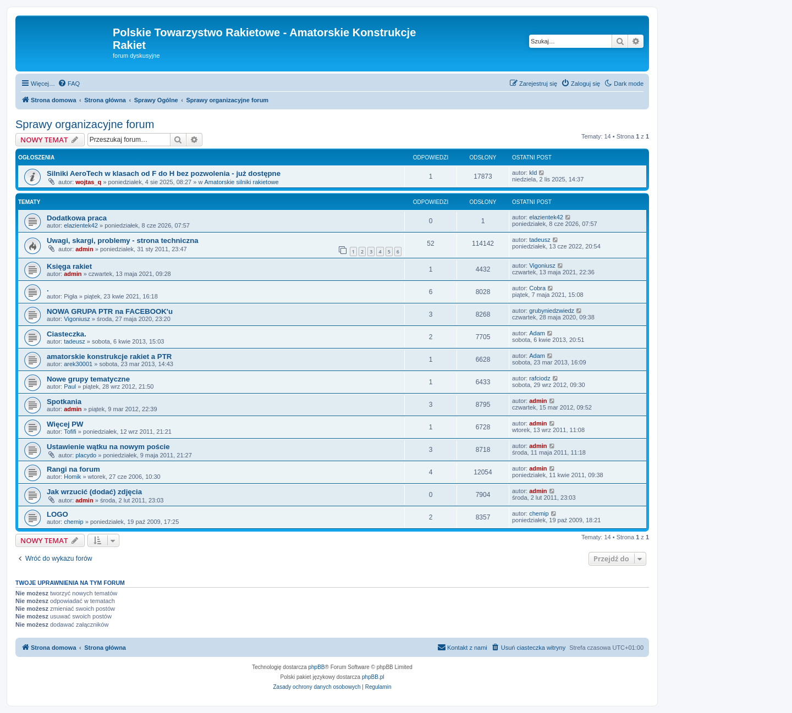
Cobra (537, 288)
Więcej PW (65, 424)
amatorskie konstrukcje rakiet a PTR (109, 356)
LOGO (57, 514)
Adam (537, 333)
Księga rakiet (69, 266)
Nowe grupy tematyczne (88, 379)
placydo (85, 455)
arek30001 (78, 364)
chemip (73, 521)
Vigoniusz (542, 265)
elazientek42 (81, 225)
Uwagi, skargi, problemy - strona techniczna (123, 240)
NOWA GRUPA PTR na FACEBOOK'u (110, 311)
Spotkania (64, 401)
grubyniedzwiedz (551, 310)
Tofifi (70, 431)
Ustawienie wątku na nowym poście (108, 447)
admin (84, 249)
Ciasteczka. (66, 334)
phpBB (317, 667)
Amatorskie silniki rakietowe (241, 182)
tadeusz (540, 239)
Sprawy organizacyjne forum (84, 124)
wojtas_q (88, 182)
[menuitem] (69, 83)
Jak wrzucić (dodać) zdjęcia (94, 492)
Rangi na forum (73, 469)
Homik (72, 476)
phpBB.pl (373, 677)
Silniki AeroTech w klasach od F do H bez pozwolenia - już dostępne (163, 173)
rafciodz (540, 378)
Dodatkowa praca (77, 218)
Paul (70, 386)
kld (533, 172)
